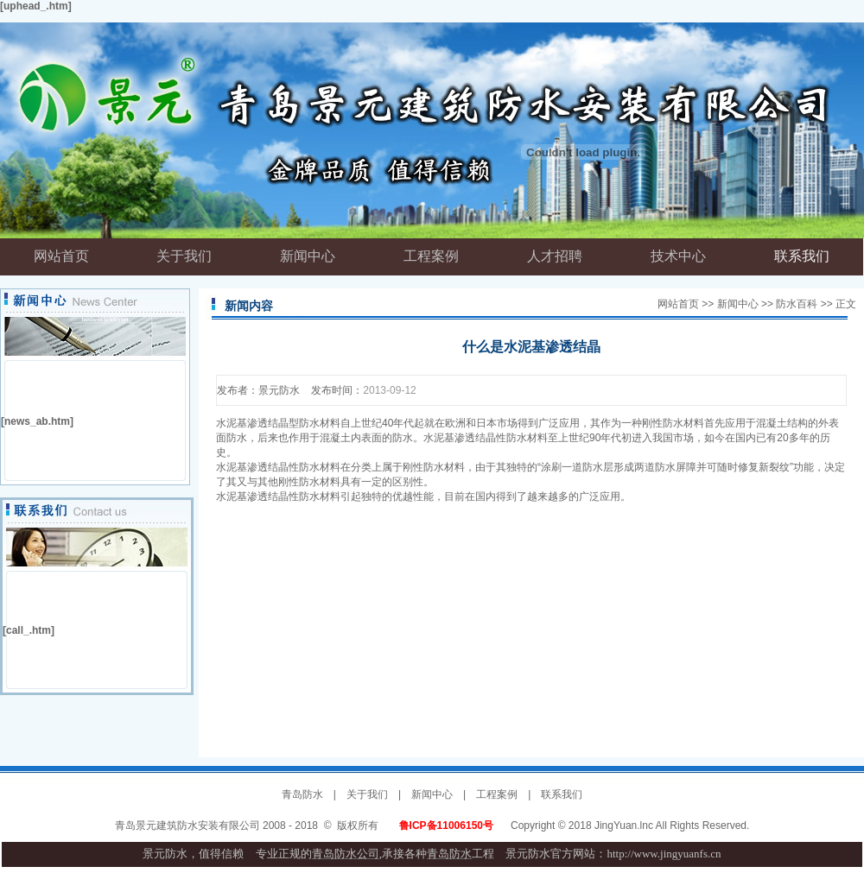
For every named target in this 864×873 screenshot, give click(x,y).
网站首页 (678, 304)
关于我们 (367, 794)
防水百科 (796, 304)
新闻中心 (738, 304)
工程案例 (497, 794)
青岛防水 (302, 794)
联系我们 (561, 794)
